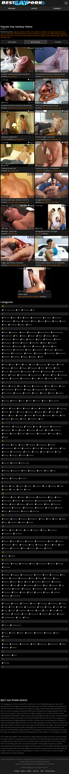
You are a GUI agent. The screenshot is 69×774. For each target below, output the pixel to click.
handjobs (43, 445)
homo (28, 452)
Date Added (12, 42)
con (5, 375)
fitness (31, 412)
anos (49, 321)
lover (28, 489)
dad (8, 35)
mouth (60, 508)
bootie (28, 346)
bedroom (8, 339)
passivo (30, 541)
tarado (7, 603)
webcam (43, 644)
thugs (49, 607)
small (29, 582)
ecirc (23, 401)
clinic (42, 368)
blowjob (44, 32)
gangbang (18, 427)
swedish (56, 592)
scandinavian (28, 575)
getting (32, 430)
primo (40, 548)
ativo (30, 325)
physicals (7, 545)
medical (40, 504)
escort (37, 401)
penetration (16, 265)
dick (2, 35)
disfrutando (8, 389)
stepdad (7, 589)
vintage (49, 633)
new (43, 519)
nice (56, 519)
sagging (16, 575)
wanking (15, 644)
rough (60, 564)
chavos (7, 368)
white (6, 647)
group (52, 433)
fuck (66, 35)
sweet (6, 596)
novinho (14, 522)
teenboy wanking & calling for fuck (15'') (15, 200)
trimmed (34, 614)
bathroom (8, 336)
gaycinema (56, 427)
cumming (63, 375)
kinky (6, 478)
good (14, 433)
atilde (22, 325)
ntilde (23, 522)
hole (64, 448)
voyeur (7, 636)
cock (32, 32)
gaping (29, 427)
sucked (39, 592)
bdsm (24, 336)
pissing (24, 545)
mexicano (18, 508)
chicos (15, 368)
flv (46, 412)
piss (16, 545)
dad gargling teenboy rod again (46, 231)
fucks (24, 419)
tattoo (43, 35)
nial (49, 519)
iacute (6, 463)
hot (32, 35)
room (52, 564)
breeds (60, 350)
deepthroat (38, 386)
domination (52, 389)
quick (13, 556)
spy (46, 585)
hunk (16, 35)
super (47, 592)
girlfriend (57, 430)
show (40, 578)
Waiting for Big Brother (9, 137)
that (13, 607)
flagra (39, 412)
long (13, 489)
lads (6, 486)
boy (5, 35)
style (24, 592)
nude (31, 522)
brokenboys (18, 353)
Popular (11, 8)
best (17, 339)
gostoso (32, 433)
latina (21, 486)
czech (59, 378)
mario (59, 497)
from (56, 415)
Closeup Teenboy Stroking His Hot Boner (15, 74)
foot (60, 412)
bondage (18, 346)
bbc (17, 336)
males (22, 497)
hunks (31, 455)
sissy (57, 578)
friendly (38, 415)
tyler (27, 617)
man (24, 35)
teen (12, 35)
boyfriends (19, 350)
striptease (39, 589)
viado (13, 633)
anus (56, 321)
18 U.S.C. (36, 771)
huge (59, 452)
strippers (27, 589)
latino (57, 202)
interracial (25, 463)
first (14, 412)
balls (6, 332)
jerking (32, 471)
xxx (15, 655)
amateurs (8, 321)
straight (17, 589)
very (6, 633)
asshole (13, 325)
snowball (57, 582)
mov (6, 511)
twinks (36, 34)
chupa (24, 368)
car (19, 364)
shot (32, 578)
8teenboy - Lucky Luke (9, 231)
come (52, 202)
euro (9, 265)
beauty (48, 336)
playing (40, 545)
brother (4, 139)
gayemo (7, 430)
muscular (35, 511)
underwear (16, 625)
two (20, 617)
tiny (5, 610)
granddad (43, 433)
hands (52, 445)
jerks (41, 471)
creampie (23, 375)
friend (29, 415)
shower (49, 578)
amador (48, 318)
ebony (15, 401)
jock (54, 471)
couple (13, 375)
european (55, 401)
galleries (7, 427)
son (21, 585)
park (14, 541)
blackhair (48, 339)
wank (6, 644)
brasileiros (39, 350)
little (61, 486)
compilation (39, 171)
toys (8, 37)
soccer (6, 585)
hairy (15, 445)
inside (15, 463)
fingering (62, 408)
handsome (8, 448)
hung (6, 455)
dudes (60, 393)
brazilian (50, 350)
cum (48, 34)
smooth (47, 582)
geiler (23, 430)
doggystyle (39, 389)
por (55, 545)
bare (24, 332)
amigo (17, 321)
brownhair (51, 353)
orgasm (36, 530)
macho (6, 497)
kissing (14, 478)
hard (18, 448)
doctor (19, 389)
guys (6, 437)
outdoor (53, 530)
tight (64, 607)
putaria (49, 548)
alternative (37, 318)
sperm (39, 585)
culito (47, 375)
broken (7, 353)
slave (14, 582)
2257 (42, 771)
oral (27, 530)
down (36, 393)
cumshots (26, 378)
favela (27, 408)
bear (40, 336)
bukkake (16, 357)
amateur (37, 32)
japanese (16, 471)
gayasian (45, 427)
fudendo (33, 419)
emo (63, 76)
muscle (26, 511)
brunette (4, 37)
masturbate (29, 501)
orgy (45, 530)
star (62, 585)
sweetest (16, 596)
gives (6, 433)
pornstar (15, 548)
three (20, 607)
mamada (31, 497)
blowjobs (58, 76)
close (50, 368)
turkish (45, 614)
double (23, 265)
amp (35, 321)
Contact (16, 771)
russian (7, 567)
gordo (22, 433)
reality (7, 564)
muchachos (15, 511)
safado (7, 575)
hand (23, 445)
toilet (32, 610)
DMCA (23, 771)
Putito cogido (22, 294)
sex (2, 34)
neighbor (34, 519)
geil (15, 430)
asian (64, 321)
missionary (29, 508)
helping (46, 448)
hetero (55, 448)
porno (6, 548)
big (18, 32)
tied (57, 607)
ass (45, 34)
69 (34, 310)
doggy (28, 389)
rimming (24, 564)
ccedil (61, 364)
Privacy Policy (50, 771)
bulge (25, 357)
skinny (51, 108)
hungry (15, 455)
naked (37, 139)
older (20, 530)
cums (6, 378)
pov (24, 548)
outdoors (8, 533)
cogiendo (16, 371)
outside (18, 533)
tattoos (25, 603)
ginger (41, 430)
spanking (29, 585)
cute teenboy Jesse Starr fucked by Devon (50, 74)
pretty (32, 548)
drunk (44, 393)
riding (15, 564)
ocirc (6, 530)
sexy (59, 108)
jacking (6, 471)
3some (26, 310)
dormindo (8, 393)
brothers (39, 353)
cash (33, 364)
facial (13, 408)
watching (25, 644)
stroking (14, 76)
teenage (43, 603)
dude (52, 393)
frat (5, 415)
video (21, 633)
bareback (22, 34)
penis (52, 541)
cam (47, 108)
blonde (25, 343)
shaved (14, 578)
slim (21, 582)
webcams (54, 644)
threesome (31, 607)
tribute (7, 614)
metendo (57, 504)
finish (6, 412)
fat (20, 408)
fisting (21, 412)
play (32, 545)
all (20, 318)
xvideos (22, 32)
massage (7, 501)
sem (46, 575)
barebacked (45, 332)
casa (26, 364)
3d (19, 310)
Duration (58, 42)
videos (16, 34)
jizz (47, 471)
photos (61, 541)
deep (28, 386)
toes (13, 610)
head (37, 448)
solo (20, 35)
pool (48, 545)
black (28, 35)
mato (14, 504)
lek (46, 486)
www (14, 647)
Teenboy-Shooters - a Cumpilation (47, 168)
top (39, 610)
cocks (6, 371)
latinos (38, 486)
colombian (27, 371)
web (43, 108)
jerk (25, 471)
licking (53, 486)
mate (6, 504)
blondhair (35, 343)
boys (48, 35)
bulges (34, 357)
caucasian (43, 364)
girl (48, 430)
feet (35, 408)
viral (57, 633)
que (5, 556)
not (5, 522)
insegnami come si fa (42, 200)
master (18, 501)
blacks (58, 339)
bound (47, 346)
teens (63, 603)
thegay (57, 34)
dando (13, 386)
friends (48, 415)
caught (53, 364)
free (9, 202)
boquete (37, 346)
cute (42, 378)
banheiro (14, 332)
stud (58, 589)
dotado (18, 393)
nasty (15, 519)
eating (6, 401)
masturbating (42, 501)
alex (14, 318)
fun (42, 419)
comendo (47, 371)
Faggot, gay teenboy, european (12, 263)
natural (24, 519)
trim (25, 614)
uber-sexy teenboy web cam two (46, 105)
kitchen (24, 478)
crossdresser (36, 375)
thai (5, 607)
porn (52, 34)
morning (50, 508)
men (48, 504)
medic (31, 504)
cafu (6, 364)
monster (40, 508)
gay (15, 32)
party (21, 541)
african (6, 318)
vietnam (39, 633)
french (20, 415)
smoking (37, 582)
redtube (53, 35)
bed (56, 336)
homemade (17, 452)
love (21, 489)
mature (22, 504)
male (15, 497)
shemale (24, 578)
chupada (33, 368)
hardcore (37, 35)
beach (32, 336)
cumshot (30, 34)
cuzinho (50, 378)
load (6, 489)
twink (28, 32)
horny (36, 452)
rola (33, 564)
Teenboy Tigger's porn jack (44, 137)
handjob (63, 34)
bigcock (31, 339)
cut (35, 378)
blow (45, 343)
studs (16, 592)
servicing (55, 575)
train (61, 610)
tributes (16, 614)
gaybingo (54, 32)
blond (17, 343)
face (6, 408)
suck (31, 592)
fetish (62, 35)
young (41, 34)
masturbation (8, 34)
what (64, 644)
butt (41, 357)
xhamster (61, 32)
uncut (6, 625)
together (22, 610)
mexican (7, 508)
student (19, 108)
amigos (27, 321)
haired (7, 445)
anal (48, 32)
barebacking (58, 332)
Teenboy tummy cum (8, 168)
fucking (16, 419)
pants (6, 541)
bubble (7, 357)
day (21, 386)
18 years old (9, 310)
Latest (34, 8)
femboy (44, 408)
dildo (63, 386)
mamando (43, 497)
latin (48, 265)
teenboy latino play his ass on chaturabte (50, 263)
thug (41, 607)
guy (58, 35)
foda (53, 412)
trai (53, 610)
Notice (29, 771)
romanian (42, 564)
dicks (56, 386)
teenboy (54, 603)
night (64, 519)
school (38, 575)
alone (27, 318)
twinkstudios (9, 617)
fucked (7, 419)
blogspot (7, 343)
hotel (51, 452)
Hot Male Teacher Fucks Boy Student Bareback (17, 105)
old (13, 530)
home (6, 452)
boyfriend (8, 350)
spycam (55, 585)
